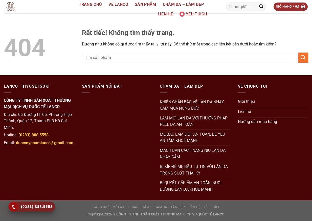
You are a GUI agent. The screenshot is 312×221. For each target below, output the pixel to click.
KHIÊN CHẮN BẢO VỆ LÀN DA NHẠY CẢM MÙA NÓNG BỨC (192, 105)
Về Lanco (118, 4)
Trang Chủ (90, 4)
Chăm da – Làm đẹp (183, 4)
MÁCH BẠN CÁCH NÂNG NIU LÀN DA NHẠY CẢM (193, 153)
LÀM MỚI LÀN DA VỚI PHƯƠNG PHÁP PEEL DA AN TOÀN (194, 121)
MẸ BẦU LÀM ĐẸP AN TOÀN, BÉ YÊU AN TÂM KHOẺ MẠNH (192, 137)
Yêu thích (193, 14)
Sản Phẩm (145, 4)
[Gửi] (261, 7)
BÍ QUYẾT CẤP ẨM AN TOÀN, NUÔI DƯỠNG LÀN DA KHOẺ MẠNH (190, 186)
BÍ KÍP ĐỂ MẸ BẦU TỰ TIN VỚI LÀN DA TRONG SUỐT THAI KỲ (194, 170)
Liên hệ (165, 14)
